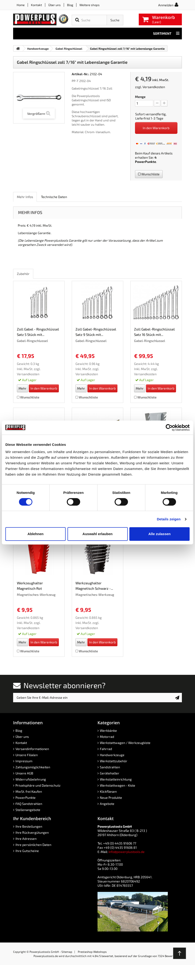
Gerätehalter (109, 773)
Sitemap (66, 951)
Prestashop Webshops (92, 951)
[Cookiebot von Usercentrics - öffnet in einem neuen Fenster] (169, 427)
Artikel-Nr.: (80, 74)
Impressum (23, 761)
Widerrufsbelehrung (30, 779)
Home (21, 5)
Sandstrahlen (110, 767)
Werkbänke (108, 730)
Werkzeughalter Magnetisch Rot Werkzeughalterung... (34, 586)
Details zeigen (168, 519)
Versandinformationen (32, 749)
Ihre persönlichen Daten (33, 845)
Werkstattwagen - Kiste (117, 785)
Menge (140, 97)
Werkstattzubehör (113, 761)
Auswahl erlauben (97, 534)
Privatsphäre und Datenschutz (37, 785)
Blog (70, 5)
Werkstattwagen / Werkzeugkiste (125, 743)
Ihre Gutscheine (27, 851)
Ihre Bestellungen (28, 826)
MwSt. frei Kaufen (28, 791)
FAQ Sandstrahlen (28, 804)
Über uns (54, 5)
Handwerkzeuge (112, 755)
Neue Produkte (111, 798)
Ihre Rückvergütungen (32, 832)
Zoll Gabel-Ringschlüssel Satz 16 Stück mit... (154, 332)
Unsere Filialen (26, 755)
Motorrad (107, 737)
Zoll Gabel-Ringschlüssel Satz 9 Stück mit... (95, 332)
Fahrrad (106, 749)
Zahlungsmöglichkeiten (32, 767)
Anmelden (165, 5)
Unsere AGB (24, 773)
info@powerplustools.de (127, 852)
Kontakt (36, 5)
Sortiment (166, 33)
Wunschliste (149, 174)
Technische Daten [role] (54, 197)
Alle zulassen (159, 534)
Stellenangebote (27, 810)
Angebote (107, 804)
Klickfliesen (108, 791)
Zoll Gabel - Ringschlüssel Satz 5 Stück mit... (38, 332)
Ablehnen (35, 534)
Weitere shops (89, 5)
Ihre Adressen (26, 839)
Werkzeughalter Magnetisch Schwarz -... (94, 585)
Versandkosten (153, 87)
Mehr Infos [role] (25, 197)
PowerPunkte (145, 162)
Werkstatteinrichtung (116, 779)
